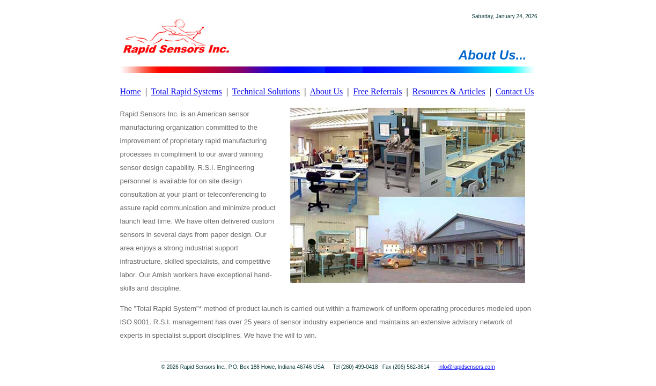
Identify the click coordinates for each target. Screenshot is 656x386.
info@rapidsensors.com (466, 367)
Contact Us (515, 91)
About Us (326, 91)
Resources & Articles (448, 91)
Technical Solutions (266, 91)
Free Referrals (377, 91)
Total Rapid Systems (186, 91)
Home (130, 91)
